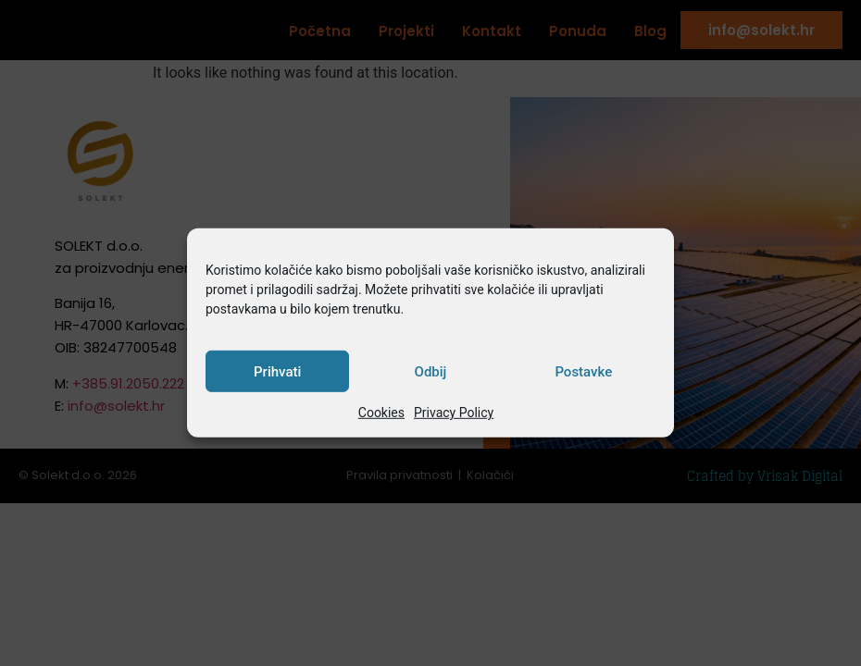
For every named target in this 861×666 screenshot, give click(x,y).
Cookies (381, 412)
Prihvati (277, 372)
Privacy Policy (453, 412)
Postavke (583, 372)
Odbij (431, 372)
